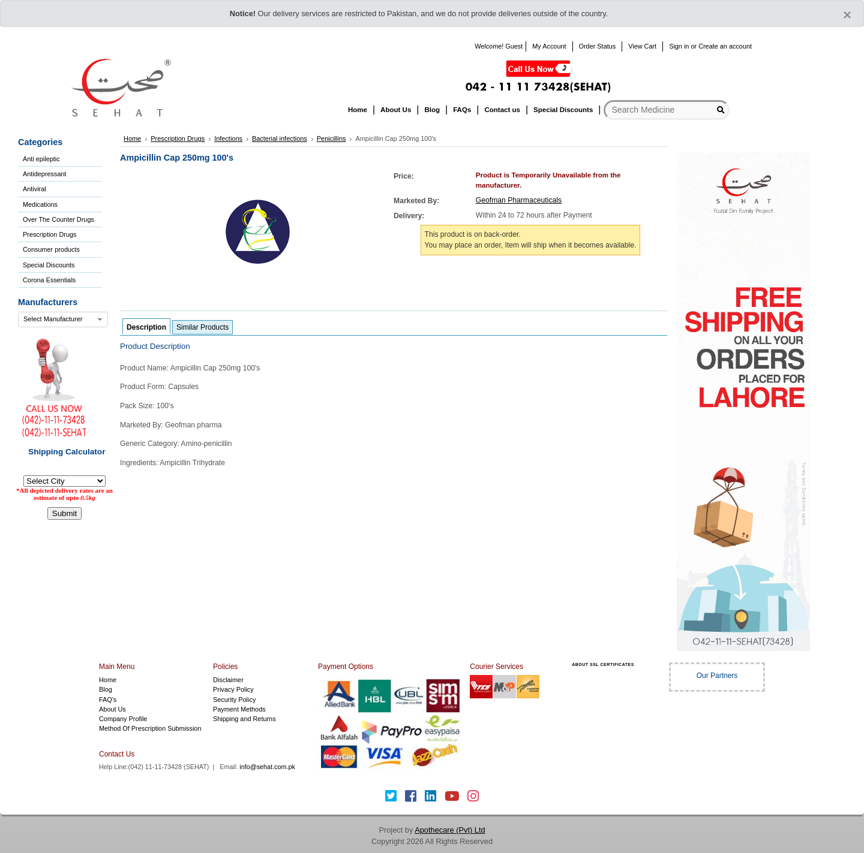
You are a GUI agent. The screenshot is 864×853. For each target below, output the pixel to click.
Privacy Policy (233, 689)
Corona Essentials (49, 280)
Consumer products (51, 249)
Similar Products (202, 327)
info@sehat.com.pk (267, 766)
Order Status (597, 46)
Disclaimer (228, 679)
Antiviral (34, 188)
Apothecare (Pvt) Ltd (450, 829)
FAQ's (107, 699)
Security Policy (234, 699)
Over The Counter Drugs (58, 219)
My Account (549, 46)
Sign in (679, 46)
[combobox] (63, 319)
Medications (40, 204)
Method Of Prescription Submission (150, 728)
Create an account (725, 46)
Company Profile (123, 718)
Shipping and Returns (244, 718)
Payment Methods (239, 709)
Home (107, 679)
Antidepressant (45, 173)
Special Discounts (48, 265)
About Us (112, 709)
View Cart (642, 46)
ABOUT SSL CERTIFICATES (603, 664)
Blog (105, 689)
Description (146, 327)
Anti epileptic (41, 158)
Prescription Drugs (49, 234)
